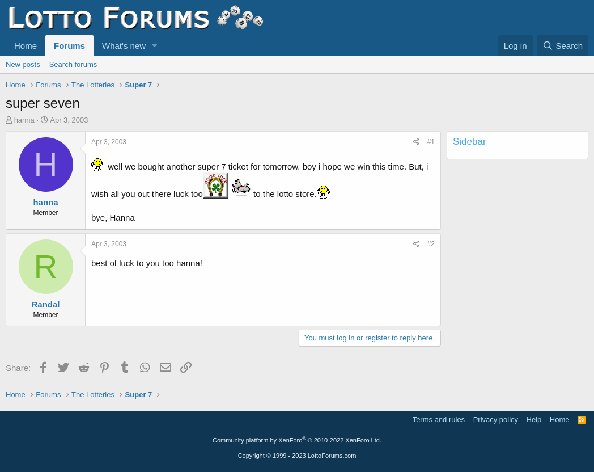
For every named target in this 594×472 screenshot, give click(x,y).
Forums (69, 45)
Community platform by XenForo (297, 440)
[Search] (562, 45)
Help (534, 419)
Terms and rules (439, 419)
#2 (431, 244)
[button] (155, 45)
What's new (124, 45)
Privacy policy (495, 419)
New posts (23, 64)
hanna (24, 120)
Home (25, 45)
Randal (45, 304)
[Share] (416, 142)
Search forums (73, 64)
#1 (431, 142)
